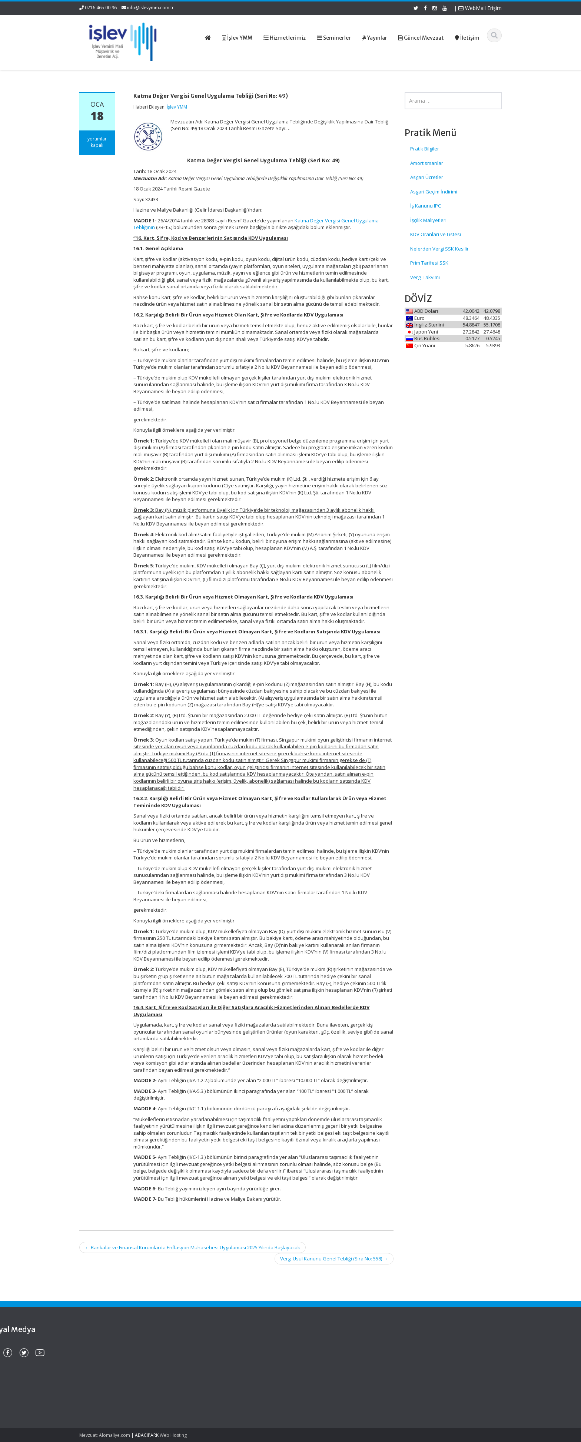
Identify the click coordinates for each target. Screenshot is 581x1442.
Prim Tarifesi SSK (429, 262)
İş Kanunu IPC (425, 205)
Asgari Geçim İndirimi (433, 191)
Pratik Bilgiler (424, 148)
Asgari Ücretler (426, 177)
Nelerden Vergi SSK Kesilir (439, 248)
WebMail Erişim (480, 7)
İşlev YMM (177, 107)
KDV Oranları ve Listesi (435, 234)
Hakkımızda (318, 1355)
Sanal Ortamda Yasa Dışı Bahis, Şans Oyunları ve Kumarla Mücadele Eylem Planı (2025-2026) (116, 1393)
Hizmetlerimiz (320, 1361)
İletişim (313, 1375)
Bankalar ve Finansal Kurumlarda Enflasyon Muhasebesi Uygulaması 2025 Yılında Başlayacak (192, 1247)
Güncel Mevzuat (323, 1368)
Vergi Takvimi (425, 277)
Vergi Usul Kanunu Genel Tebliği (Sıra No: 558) (334, 1258)
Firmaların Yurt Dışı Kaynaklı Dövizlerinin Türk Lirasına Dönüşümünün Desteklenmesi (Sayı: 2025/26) (113, 1362)
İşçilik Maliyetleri (428, 220)
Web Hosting (173, 1435)
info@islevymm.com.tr (150, 7)
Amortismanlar (426, 163)
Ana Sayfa (317, 1348)
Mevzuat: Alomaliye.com (104, 1435)
